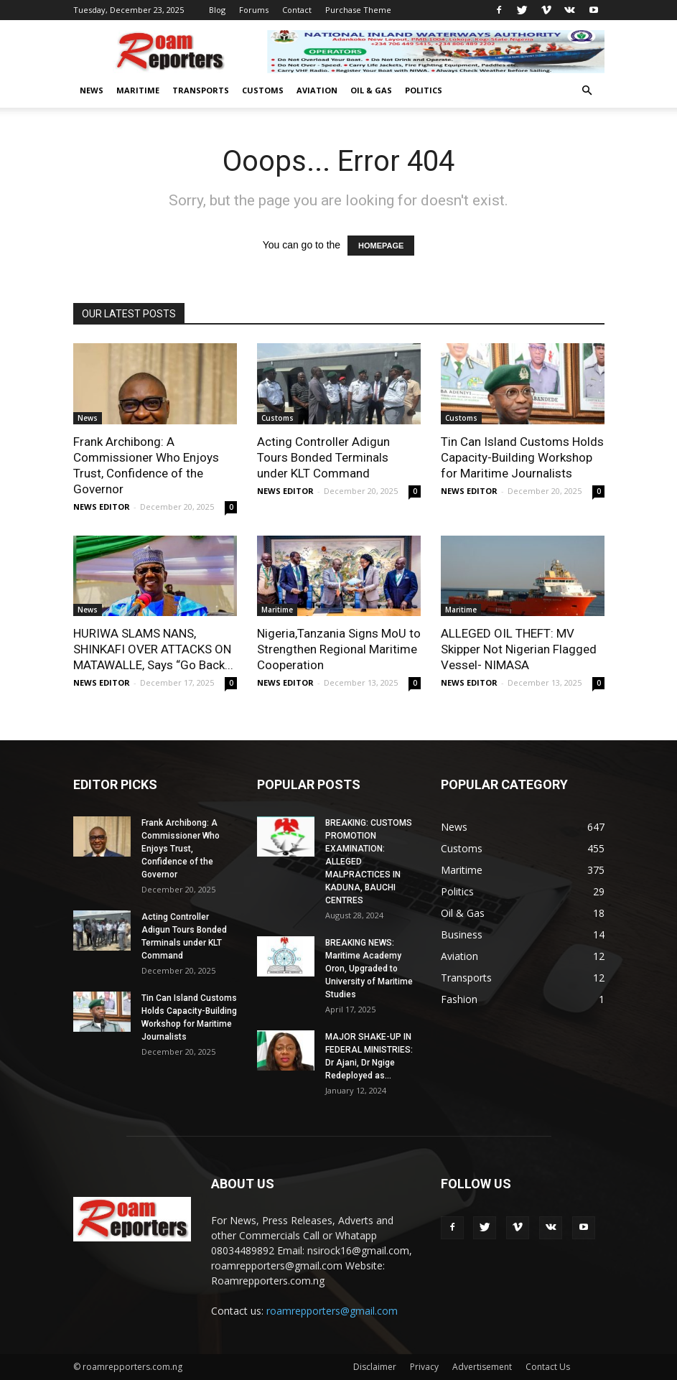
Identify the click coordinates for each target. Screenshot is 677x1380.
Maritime (137, 90)
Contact (297, 9)
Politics (423, 90)
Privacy (424, 1367)
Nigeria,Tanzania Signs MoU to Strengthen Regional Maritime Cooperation (339, 649)
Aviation (317, 90)
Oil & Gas (371, 90)
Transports (200, 90)
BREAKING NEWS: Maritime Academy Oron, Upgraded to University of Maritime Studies (369, 968)
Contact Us (548, 1367)
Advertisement (482, 1367)
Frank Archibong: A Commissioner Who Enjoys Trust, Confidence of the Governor (180, 849)
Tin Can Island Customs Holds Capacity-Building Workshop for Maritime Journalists (522, 457)
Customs (263, 90)
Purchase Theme (358, 9)
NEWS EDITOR (101, 506)
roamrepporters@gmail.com (332, 1311)
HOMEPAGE (380, 245)
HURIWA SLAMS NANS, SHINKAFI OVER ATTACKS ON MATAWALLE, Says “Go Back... (153, 649)
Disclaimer (374, 1367)
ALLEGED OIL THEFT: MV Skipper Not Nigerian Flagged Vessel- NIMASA (519, 649)
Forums (254, 9)
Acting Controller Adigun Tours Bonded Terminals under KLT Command (323, 457)
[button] (587, 91)
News (91, 90)
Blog (217, 9)
